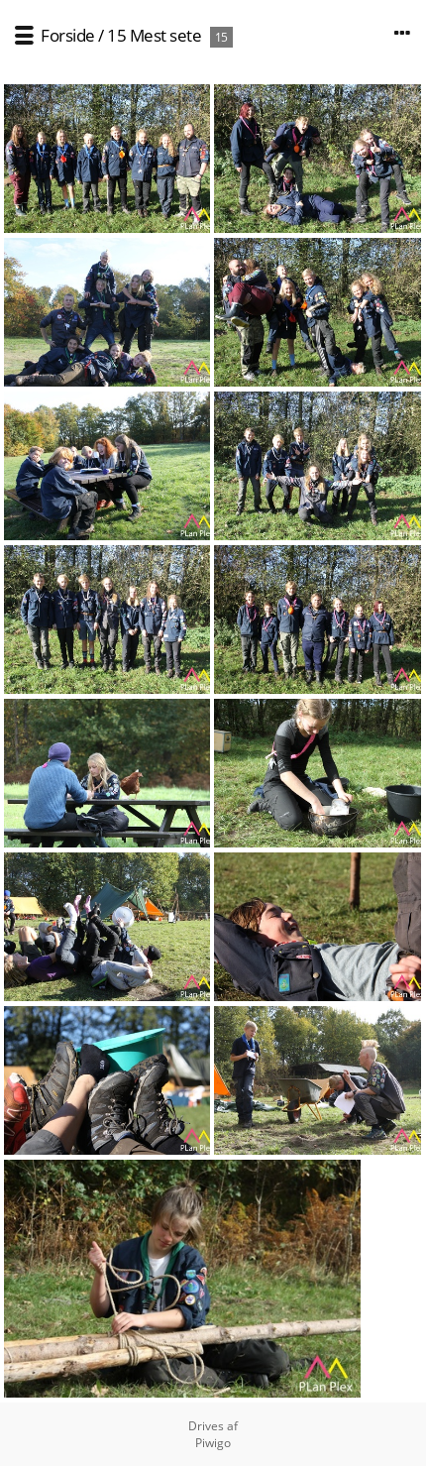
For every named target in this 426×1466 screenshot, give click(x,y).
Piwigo (213, 1442)
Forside (68, 35)
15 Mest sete (154, 35)
